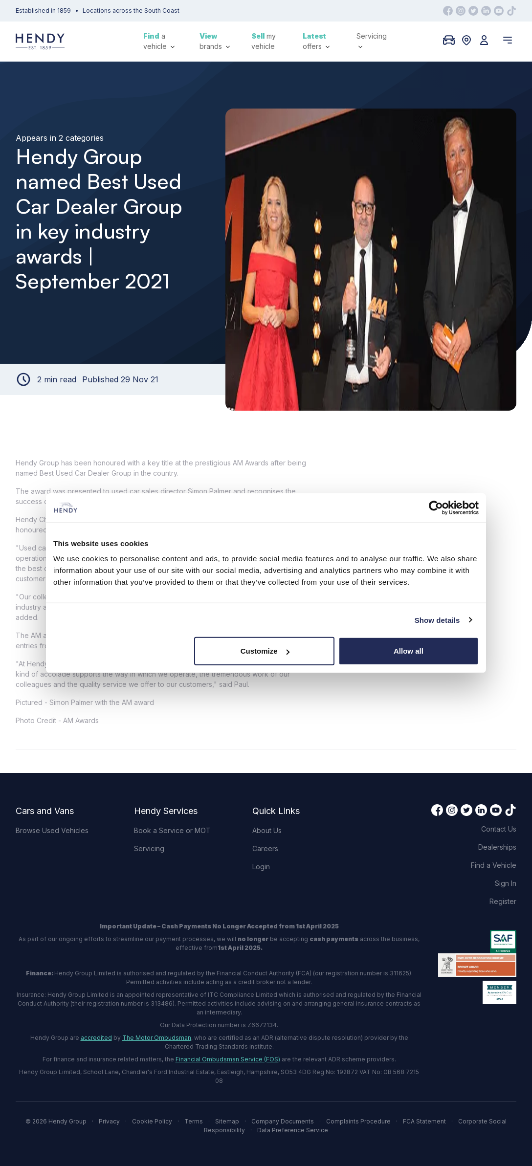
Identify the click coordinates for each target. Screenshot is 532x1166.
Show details (437, 620)
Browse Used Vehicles (52, 830)
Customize (265, 651)
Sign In (505, 883)
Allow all (408, 651)
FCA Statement (424, 1121)
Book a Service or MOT (172, 830)
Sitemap (227, 1121)
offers (316, 41)
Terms (193, 1121)
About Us (267, 830)
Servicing (371, 40)
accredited (96, 1037)
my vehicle (263, 41)
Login (261, 866)
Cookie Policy (152, 1121)
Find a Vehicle (493, 865)
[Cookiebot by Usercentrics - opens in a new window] (436, 507)
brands (215, 41)
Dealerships (497, 847)
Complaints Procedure (358, 1121)
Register (502, 901)
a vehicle (159, 41)
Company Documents (282, 1121)
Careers (265, 848)
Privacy (109, 1121)
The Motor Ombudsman (156, 1037)
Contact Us (498, 829)
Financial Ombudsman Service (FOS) (228, 1059)
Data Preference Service (292, 1130)
